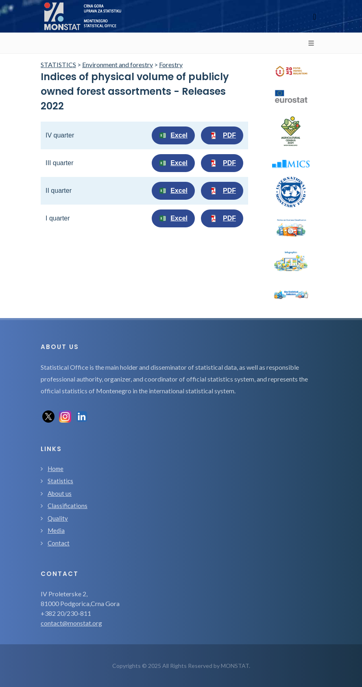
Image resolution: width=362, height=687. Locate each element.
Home (55, 468)
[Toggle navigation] (314, 16)
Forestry (171, 64)
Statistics (60, 480)
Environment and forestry (117, 64)
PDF (222, 135)
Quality (58, 518)
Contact (59, 543)
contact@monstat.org (71, 623)
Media (56, 530)
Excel (173, 135)
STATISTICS (58, 64)
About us (60, 493)
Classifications (67, 505)
